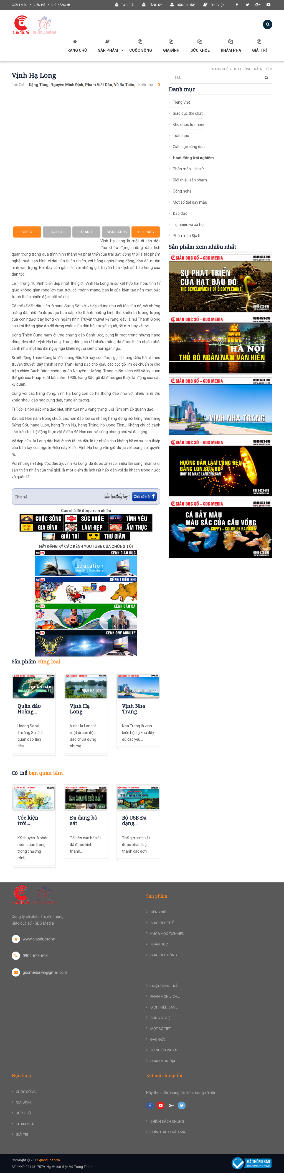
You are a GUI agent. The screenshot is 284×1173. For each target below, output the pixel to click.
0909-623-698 (30, 956)
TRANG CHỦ (76, 46)
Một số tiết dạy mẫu (190, 202)
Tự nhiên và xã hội (188, 224)
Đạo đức (180, 213)
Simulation (117, 232)
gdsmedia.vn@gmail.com (39, 972)
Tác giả (124, 4)
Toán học (181, 135)
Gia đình (171, 46)
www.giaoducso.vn (33, 939)
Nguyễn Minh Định (66, 85)
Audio (56, 232)
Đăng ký (152, 4)
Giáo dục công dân (189, 146)
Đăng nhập (182, 4)
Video (27, 232)
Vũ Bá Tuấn (124, 85)
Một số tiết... (161, 1029)
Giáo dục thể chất (188, 113)
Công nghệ (182, 191)
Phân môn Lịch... (165, 996)
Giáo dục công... (164, 955)
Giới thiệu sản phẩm (190, 180)
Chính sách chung (167, 1121)
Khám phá (231, 46)
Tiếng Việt (181, 102)
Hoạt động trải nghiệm (252, 69)
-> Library (145, 232)
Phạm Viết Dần (98, 85)
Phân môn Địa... (164, 1061)
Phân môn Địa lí (186, 235)
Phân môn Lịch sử (188, 169)
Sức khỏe (200, 46)
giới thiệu (19, 5)
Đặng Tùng (39, 85)
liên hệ (39, 5)
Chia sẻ (21, 497)
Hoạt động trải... (165, 986)
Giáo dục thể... (163, 923)
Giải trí (259, 46)
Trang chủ (219, 69)
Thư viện (214, 4)
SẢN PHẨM (108, 46)
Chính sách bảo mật (168, 1132)
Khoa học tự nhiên (188, 124)
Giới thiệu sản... (164, 1007)
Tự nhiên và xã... (164, 1050)
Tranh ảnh (86, 234)
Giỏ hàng (60, 5)
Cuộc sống (140, 46)
